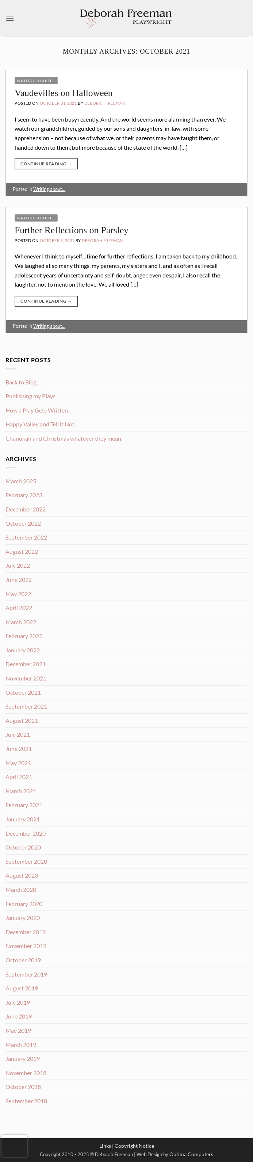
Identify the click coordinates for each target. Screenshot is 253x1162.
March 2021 (20, 790)
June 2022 (18, 579)
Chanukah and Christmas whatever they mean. (63, 438)
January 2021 (22, 819)
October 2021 (23, 692)
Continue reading (46, 163)
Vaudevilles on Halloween (64, 93)
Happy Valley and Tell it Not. (40, 424)
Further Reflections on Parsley (72, 230)
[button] (9, 18)
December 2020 (25, 833)
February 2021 (23, 804)
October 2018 (23, 1086)
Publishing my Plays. (31, 395)
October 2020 (23, 847)
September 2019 (26, 974)
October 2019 (23, 959)
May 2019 (18, 1030)
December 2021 (25, 663)
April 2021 (18, 776)
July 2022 (17, 565)
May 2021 (18, 762)
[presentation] (14, 1146)
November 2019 (25, 945)
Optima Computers (191, 1154)
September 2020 (26, 861)
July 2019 (17, 1002)
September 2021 (26, 706)
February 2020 (23, 903)
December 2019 (25, 931)
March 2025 (20, 481)
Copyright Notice (134, 1146)
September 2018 (26, 1100)
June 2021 (18, 748)
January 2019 (22, 1058)
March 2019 (20, 1044)
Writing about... (36, 80)
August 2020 (21, 875)
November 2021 (25, 678)
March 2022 (20, 621)
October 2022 (23, 523)
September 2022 (26, 537)
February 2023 (23, 494)
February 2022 (23, 635)
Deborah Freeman (104, 103)
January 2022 (22, 650)
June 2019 (18, 1016)
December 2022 (25, 509)
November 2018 (25, 1072)
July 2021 (17, 734)
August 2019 (21, 988)
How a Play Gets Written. (37, 410)
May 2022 (18, 593)
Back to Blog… (23, 382)
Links (105, 1146)
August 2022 (21, 551)
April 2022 (18, 607)
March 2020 (20, 889)
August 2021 (21, 720)
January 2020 (22, 917)
